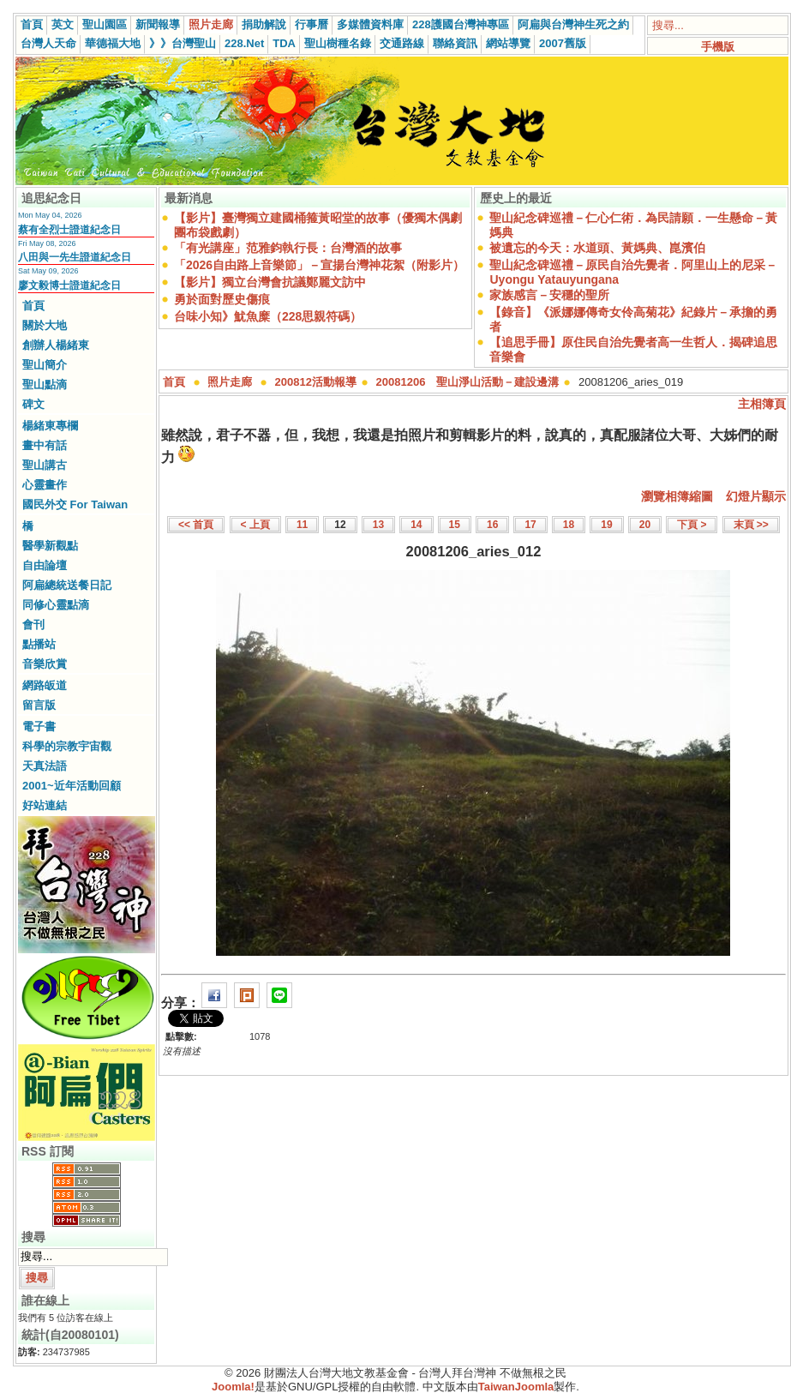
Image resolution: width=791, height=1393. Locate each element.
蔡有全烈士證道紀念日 (69, 230)
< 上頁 (255, 525)
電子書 (39, 726)
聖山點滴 (44, 384)
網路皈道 (44, 685)
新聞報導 (157, 24)
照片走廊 (211, 24)
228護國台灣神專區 (460, 24)
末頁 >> (751, 525)
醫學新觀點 (50, 545)
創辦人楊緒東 (55, 345)
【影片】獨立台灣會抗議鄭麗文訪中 (270, 282)
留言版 (39, 705)
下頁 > (691, 525)
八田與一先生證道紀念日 (74, 257)
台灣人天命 (48, 43)
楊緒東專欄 (50, 425)
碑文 (33, 404)
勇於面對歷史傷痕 (222, 299)
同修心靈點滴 (55, 604)
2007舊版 (562, 43)
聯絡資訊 (455, 43)
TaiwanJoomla (516, 1386)
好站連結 (44, 805)
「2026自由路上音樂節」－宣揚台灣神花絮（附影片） (319, 265)
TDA (284, 43)
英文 (62, 24)
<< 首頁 (195, 525)
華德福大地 (113, 43)
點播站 (39, 644)
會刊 (33, 624)
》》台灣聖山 (182, 43)
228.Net (244, 43)
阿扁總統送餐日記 (66, 585)
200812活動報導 (316, 381)
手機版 (717, 46)
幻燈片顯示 (756, 496)
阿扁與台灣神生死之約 (573, 24)
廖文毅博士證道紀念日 (69, 285)
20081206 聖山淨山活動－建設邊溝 (468, 381)
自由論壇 (44, 565)
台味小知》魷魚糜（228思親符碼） (268, 316)
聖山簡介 (44, 364)
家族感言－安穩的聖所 (549, 295)
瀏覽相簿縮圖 (677, 496)
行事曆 (311, 24)
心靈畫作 (44, 484)
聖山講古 (44, 465)
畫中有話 (44, 445)
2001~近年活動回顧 (71, 785)
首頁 (32, 24)
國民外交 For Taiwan (75, 504)
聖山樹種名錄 (337, 43)
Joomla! (233, 1386)
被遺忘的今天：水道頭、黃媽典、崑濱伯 (597, 248)
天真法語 (44, 766)
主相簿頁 (762, 404)
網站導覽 (508, 43)
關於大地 (44, 325)
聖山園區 (104, 24)
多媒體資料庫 (370, 24)
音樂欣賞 (44, 663)
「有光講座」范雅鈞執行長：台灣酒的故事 (288, 248)
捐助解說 (264, 24)
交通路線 (402, 43)
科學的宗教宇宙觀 (66, 746)
